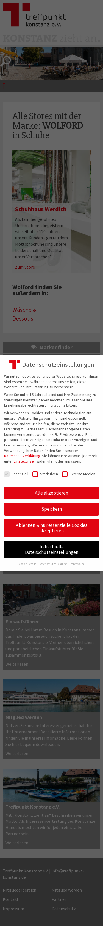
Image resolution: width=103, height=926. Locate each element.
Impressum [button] (77, 564)
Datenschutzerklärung (22, 455)
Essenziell (16, 474)
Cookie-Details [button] (28, 564)
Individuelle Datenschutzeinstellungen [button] (51, 549)
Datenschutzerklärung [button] (53, 564)
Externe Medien (78, 474)
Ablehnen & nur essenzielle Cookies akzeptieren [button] (51, 528)
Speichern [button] (51, 509)
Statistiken (45, 474)
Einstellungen (25, 461)
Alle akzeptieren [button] (51, 493)
